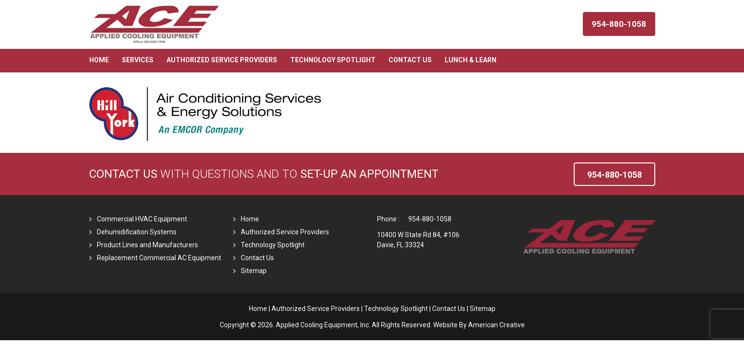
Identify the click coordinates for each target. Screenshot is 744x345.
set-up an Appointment (369, 174)
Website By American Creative (479, 325)
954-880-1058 (429, 219)
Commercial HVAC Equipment (142, 219)
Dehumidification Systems (137, 232)
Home (250, 219)
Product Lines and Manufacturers (147, 245)
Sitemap (254, 271)
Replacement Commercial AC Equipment (159, 258)
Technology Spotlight (273, 245)
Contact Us (123, 174)
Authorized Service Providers (285, 232)
